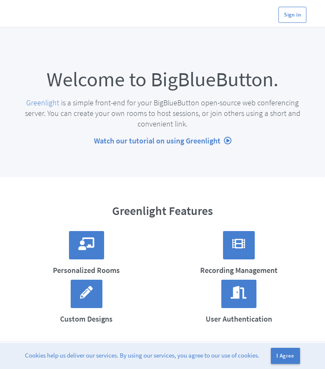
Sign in (292, 14)
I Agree (285, 355)
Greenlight (42, 102)
